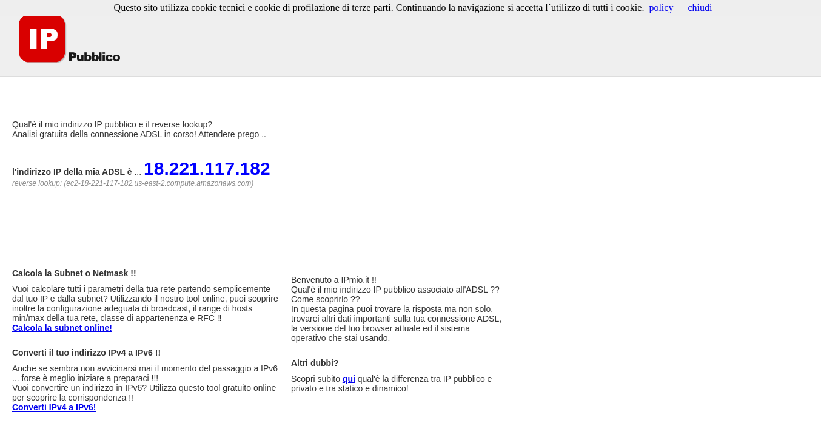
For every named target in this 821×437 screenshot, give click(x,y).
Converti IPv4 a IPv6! (54, 407)
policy (661, 7)
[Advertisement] (223, 84)
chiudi (700, 7)
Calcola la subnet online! (62, 328)
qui (349, 379)
